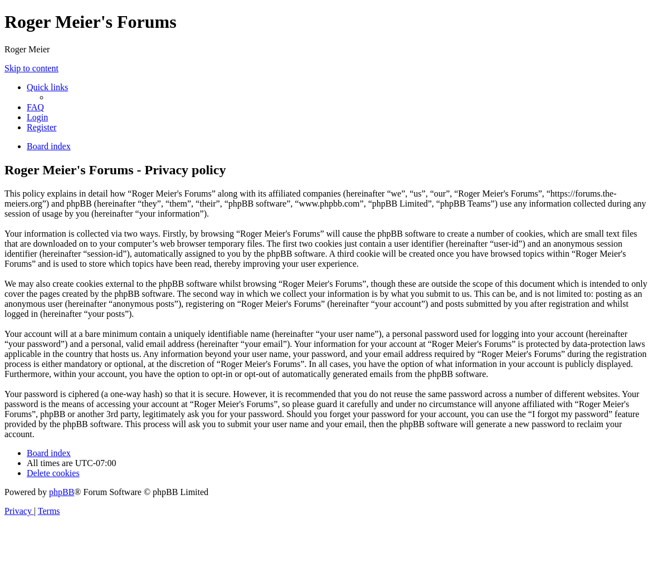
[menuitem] (35, 107)
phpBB (61, 492)
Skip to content (31, 68)
